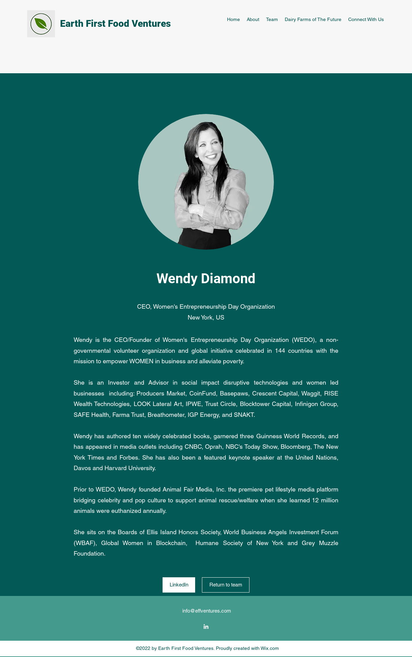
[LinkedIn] (179, 585)
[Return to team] (225, 585)
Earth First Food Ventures (115, 23)
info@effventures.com (206, 611)
